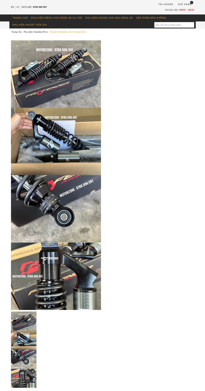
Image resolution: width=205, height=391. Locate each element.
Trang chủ (20, 18)
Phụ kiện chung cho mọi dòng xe (109, 18)
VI (18, 7)
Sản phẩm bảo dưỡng (151, 18)
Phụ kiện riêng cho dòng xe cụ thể (56, 18)
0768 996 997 (40, 7)
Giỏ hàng (185, 4)
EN (12, 7)
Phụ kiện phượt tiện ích (30, 25)
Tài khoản (165, 4)
